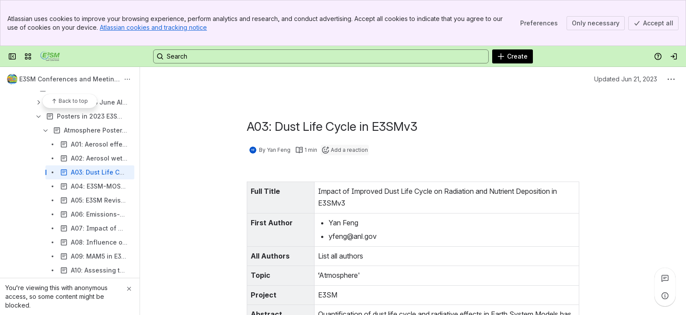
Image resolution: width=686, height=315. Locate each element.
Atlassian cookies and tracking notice (153, 27)
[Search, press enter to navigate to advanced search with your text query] (321, 56)
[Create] (512, 56)
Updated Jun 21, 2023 (625, 79)
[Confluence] (50, 56)
